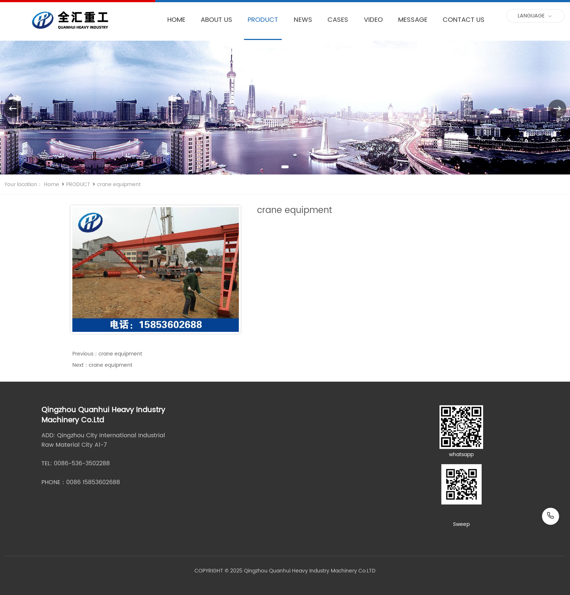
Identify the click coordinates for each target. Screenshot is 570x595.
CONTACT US (464, 20)
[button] (285, 166)
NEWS (303, 20)
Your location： (23, 184)
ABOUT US (216, 20)
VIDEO (373, 20)
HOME (176, 20)
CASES (338, 20)
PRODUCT (263, 20)
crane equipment (118, 184)
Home (51, 184)
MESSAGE (413, 20)
